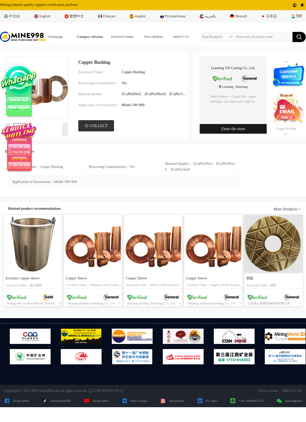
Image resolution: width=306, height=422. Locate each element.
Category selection (90, 37)
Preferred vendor (122, 37)
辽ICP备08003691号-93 (105, 391)
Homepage (55, 37)
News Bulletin (153, 37)
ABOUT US (180, 37)
